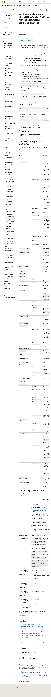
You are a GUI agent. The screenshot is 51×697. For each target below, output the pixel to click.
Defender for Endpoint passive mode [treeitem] (9, 146)
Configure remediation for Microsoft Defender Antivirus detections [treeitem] (10, 125)
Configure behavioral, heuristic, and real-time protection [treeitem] (9, 91)
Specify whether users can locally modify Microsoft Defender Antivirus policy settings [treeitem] (10, 231)
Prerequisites (22, 37)
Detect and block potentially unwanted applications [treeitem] (9, 111)
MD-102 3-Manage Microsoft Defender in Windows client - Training (33, 665)
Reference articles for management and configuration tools (34, 631)
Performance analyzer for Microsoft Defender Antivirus (33, 624)
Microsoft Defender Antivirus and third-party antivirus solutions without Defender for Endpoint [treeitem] (10, 152)
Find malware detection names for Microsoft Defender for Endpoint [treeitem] (9, 159)
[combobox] (8, 13)
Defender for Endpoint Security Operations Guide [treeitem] (9, 33)
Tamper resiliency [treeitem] (7, 51)
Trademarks (10, 693)
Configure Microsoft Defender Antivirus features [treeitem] (9, 63)
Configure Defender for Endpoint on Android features (33, 641)
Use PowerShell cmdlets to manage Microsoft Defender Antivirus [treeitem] (10, 204)
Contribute (24, 691)
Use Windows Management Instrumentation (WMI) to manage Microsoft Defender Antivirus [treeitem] (10, 211)
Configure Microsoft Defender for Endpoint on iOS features (34, 642)
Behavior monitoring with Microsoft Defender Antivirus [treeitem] (10, 101)
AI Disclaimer (4, 691)
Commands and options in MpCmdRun (28, 38)
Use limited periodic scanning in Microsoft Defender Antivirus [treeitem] (9, 135)
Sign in (48, 1)
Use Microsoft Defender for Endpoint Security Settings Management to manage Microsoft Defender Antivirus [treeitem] (10, 188)
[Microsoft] (2, 2)
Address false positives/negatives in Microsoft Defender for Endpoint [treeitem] (8, 284)
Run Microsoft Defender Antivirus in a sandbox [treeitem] (10, 273)
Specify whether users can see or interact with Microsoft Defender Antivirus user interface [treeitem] (10, 239)
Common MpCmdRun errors (25, 40)
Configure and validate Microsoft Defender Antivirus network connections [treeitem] (9, 75)
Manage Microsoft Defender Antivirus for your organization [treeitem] (10, 176)
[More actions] (48, 10)
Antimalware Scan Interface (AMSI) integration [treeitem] (8, 86)
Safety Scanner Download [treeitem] (10, 60)
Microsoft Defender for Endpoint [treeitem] (7, 16)
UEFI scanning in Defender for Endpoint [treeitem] (9, 270)
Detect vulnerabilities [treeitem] (8, 43)
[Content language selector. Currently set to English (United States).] (8, 688)
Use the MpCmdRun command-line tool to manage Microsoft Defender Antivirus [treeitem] (10, 219)
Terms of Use (4, 693)
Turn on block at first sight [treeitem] (9, 81)
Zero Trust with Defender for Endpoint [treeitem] (8, 19)
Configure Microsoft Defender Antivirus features (32, 626)
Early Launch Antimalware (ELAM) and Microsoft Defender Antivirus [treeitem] (10, 278)
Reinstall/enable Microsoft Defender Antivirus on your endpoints (39, 510)
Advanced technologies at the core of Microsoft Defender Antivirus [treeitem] (10, 96)
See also (21, 42)
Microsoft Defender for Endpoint (28, 9)
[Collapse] (13, 10)
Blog (18, 691)
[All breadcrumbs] (20, 10)
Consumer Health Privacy (38, 691)
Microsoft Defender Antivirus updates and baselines (33, 102)
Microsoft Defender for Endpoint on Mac (30, 633)
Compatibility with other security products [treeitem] (10, 142)
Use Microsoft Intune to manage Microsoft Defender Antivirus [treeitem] (10, 181)
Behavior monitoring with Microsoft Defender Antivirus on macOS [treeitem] (10, 106)
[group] (35, 96)
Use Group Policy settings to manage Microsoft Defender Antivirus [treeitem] (10, 197)
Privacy (29, 691)
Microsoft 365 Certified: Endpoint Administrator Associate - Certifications (34, 672)
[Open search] (44, 2)
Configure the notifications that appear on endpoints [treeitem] (10, 225)
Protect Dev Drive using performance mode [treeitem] (9, 139)
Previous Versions (12, 691)
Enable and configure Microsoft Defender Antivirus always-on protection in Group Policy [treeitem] (9, 118)
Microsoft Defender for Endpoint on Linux (30, 639)
